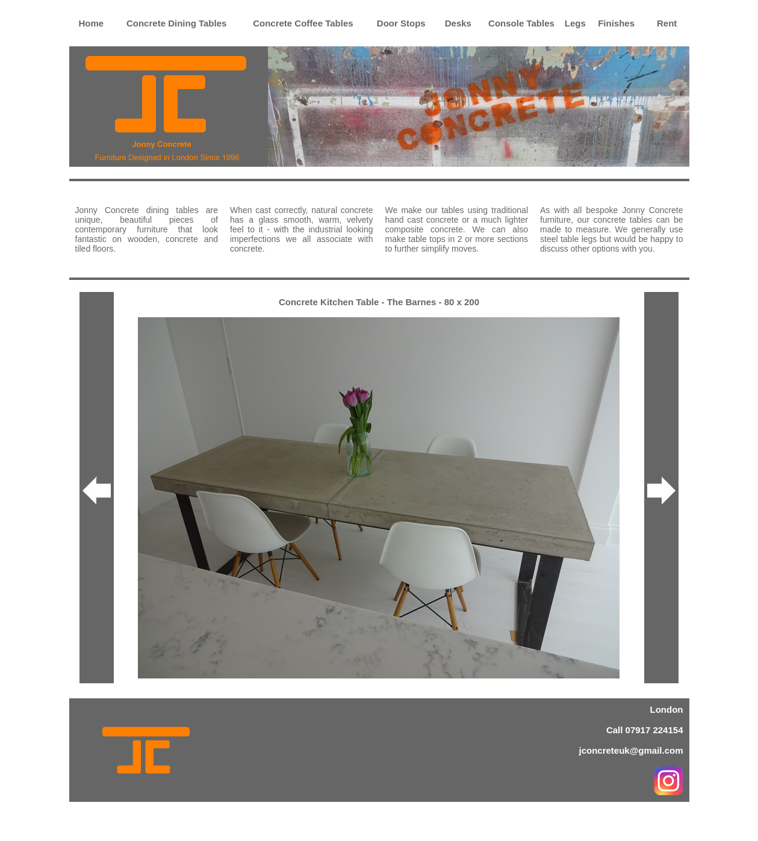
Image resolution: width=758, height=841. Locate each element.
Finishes (616, 23)
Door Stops (401, 23)
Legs (575, 23)
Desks (458, 23)
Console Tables (521, 23)
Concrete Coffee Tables (303, 23)
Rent (667, 23)
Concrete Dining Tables (176, 23)
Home (91, 23)
